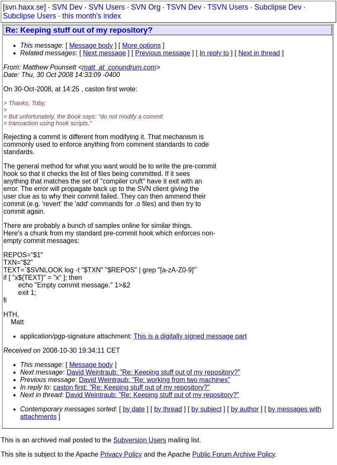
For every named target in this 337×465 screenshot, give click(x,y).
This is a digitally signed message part (190, 336)
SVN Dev (67, 7)
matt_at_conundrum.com (119, 67)
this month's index (91, 16)
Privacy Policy (121, 454)
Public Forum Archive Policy (233, 454)
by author (245, 409)
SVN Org (145, 7)
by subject (206, 409)
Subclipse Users (29, 16)
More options (141, 45)
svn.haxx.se (24, 7)
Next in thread (259, 53)
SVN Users (106, 7)
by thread (168, 409)
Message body (91, 45)
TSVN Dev (184, 7)
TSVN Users (227, 7)
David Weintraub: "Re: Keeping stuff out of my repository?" (153, 372)
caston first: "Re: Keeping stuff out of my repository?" (131, 387)
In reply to (214, 53)
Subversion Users (139, 440)
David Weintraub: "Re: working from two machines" (154, 379)
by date (133, 409)
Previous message (162, 53)
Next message (104, 53)
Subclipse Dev (278, 7)
